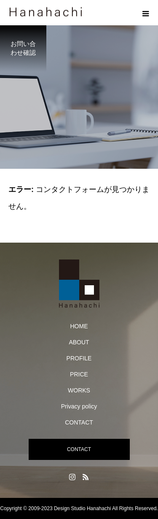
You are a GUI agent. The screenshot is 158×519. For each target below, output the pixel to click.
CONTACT (79, 422)
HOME (79, 326)
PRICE (79, 374)
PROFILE (79, 358)
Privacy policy (79, 406)
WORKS (79, 390)
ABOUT (79, 342)
